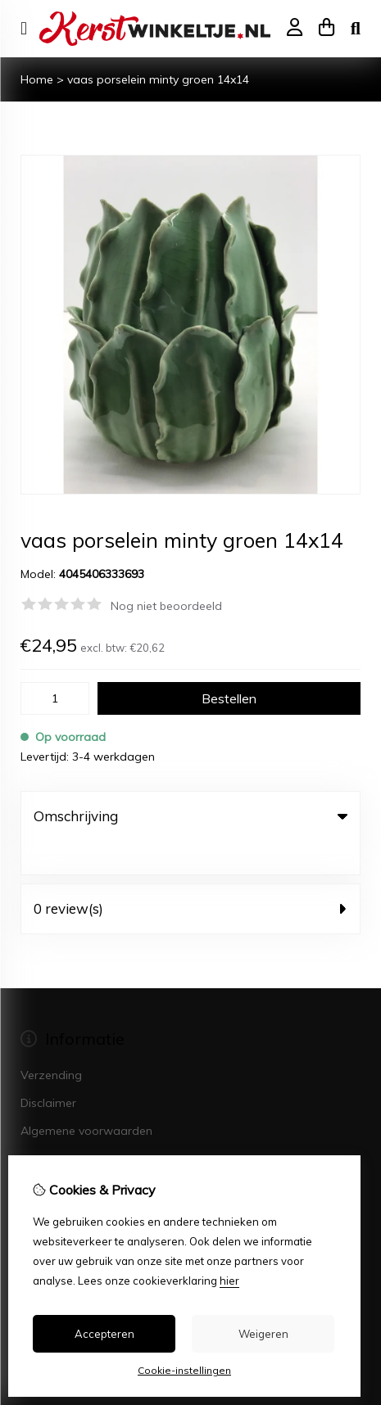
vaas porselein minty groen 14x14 (158, 79)
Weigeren (263, 1333)
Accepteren (104, 1333)
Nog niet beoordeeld (166, 606)
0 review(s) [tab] (190, 874)
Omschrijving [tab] (190, 815)
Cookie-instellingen (184, 1370)
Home (36, 79)
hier (229, 1280)
